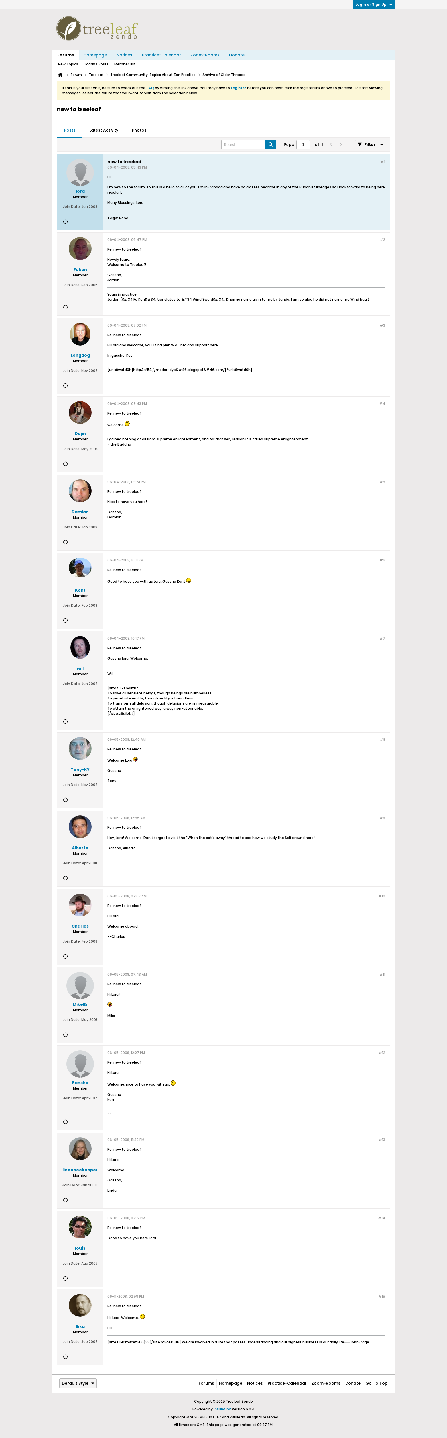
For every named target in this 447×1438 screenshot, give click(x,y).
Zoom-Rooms (205, 55)
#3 (382, 325)
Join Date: (72, 206)
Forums (65, 55)
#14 (381, 1218)
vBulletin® (222, 1409)
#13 (382, 1139)
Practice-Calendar (161, 55)
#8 (382, 739)
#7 (382, 638)
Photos (139, 130)
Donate (237, 55)
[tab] (69, 130)
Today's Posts (96, 64)
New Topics (68, 64)
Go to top (376, 1383)
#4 (382, 403)
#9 (382, 817)
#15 (381, 1296)
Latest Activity (103, 130)
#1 (383, 161)
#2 (382, 239)
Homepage (95, 55)
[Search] (248, 144)
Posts (70, 130)
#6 (382, 560)
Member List (125, 64)
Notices (124, 55)
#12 (382, 1052)
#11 (382, 974)
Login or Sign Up (373, 4)
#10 (381, 896)
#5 (382, 481)
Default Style (78, 1383)
